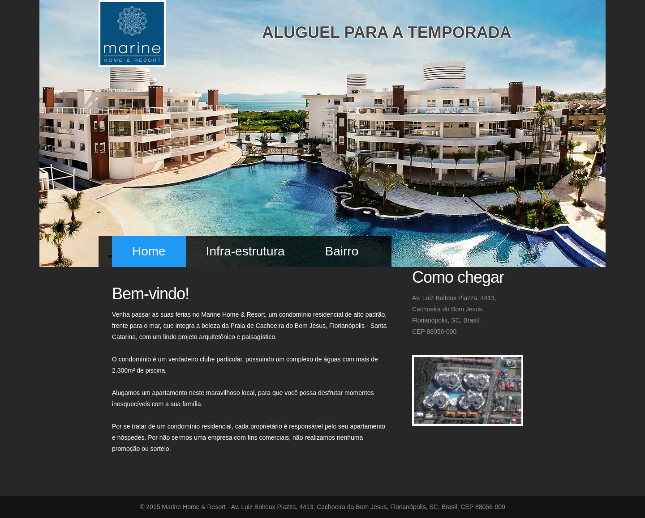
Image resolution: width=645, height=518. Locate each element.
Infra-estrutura (245, 251)
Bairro (342, 251)
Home (149, 251)
